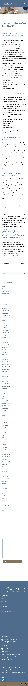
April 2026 (4, 308)
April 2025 (4, 327)
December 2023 (6, 366)
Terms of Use (21, 672)
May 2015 (4, 500)
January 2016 (5, 481)
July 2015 (4, 495)
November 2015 (6, 486)
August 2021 (5, 413)
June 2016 (4, 469)
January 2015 (5, 508)
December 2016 (6, 454)
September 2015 (6, 491)
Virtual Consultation (6, 611)
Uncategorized (5, 293)
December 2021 (6, 403)
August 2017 (5, 435)
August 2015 (5, 493)
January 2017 (5, 452)
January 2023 (5, 381)
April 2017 (4, 444)
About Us (3, 601)
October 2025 (5, 313)
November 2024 (6, 340)
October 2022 (5, 388)
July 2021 (4, 415)
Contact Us (4, 613)
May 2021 (4, 420)
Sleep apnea (5, 288)
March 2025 (5, 330)
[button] (12, 561)
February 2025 (5, 332)
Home (2, 598)
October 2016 (5, 459)
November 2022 (6, 386)
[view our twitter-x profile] (14, 684)
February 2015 (5, 505)
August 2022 (5, 393)
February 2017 (5, 449)
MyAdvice (21, 670)
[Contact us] (22, 684)
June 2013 (4, 510)
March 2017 (5, 447)
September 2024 (6, 344)
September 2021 (6, 410)
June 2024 (4, 352)
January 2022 (5, 400)
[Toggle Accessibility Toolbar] (3, 679)
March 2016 (5, 476)
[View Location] (9, 641)
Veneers (4, 296)
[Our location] (26, 684)
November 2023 (6, 369)
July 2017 (4, 437)
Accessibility (5, 672)
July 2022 (4, 396)
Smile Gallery (4, 606)
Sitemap (14, 674)
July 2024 (4, 349)
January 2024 (5, 364)
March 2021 (5, 425)
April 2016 (4, 474)
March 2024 (5, 359)
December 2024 (6, 337)
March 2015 (5, 503)
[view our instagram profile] (6, 684)
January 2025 (5, 335)
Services (3, 603)
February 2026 (5, 310)
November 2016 (6, 456)
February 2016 (5, 478)
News (3, 286)
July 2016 (4, 466)
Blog (2, 608)
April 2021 (4, 422)
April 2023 (4, 374)
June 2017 (4, 439)
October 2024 (5, 342)
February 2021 (5, 427)
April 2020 (4, 430)
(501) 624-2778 (19, 235)
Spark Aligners (5, 291)
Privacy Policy (13, 672)
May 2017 (4, 442)
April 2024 (4, 357)
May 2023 (4, 371)
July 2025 (4, 320)
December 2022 (6, 383)
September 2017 (6, 432)
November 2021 (6, 405)
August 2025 (5, 318)
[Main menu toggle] (24, 4)
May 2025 (4, 325)
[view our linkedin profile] (10, 684)
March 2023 (5, 376)
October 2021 (5, 408)
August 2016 (5, 464)
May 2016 (4, 471)
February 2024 (5, 361)
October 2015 (5, 488)
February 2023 (5, 379)
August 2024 (5, 347)
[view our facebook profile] (2, 684)
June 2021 (4, 417)
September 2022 (6, 391)
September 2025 (6, 315)
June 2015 (4, 498)
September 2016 (6, 461)
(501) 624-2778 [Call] (8, 648)
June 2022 (4, 398)
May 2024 (4, 354)
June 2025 (4, 322)
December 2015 (6, 483)
